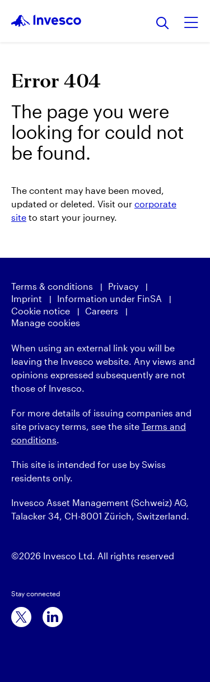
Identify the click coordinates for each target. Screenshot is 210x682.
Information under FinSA (109, 298)
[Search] (162, 23)
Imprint (26, 298)
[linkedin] (53, 617)
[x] (21, 617)
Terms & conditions (52, 286)
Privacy (123, 286)
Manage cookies (45, 322)
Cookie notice (40, 310)
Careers (101, 310)
